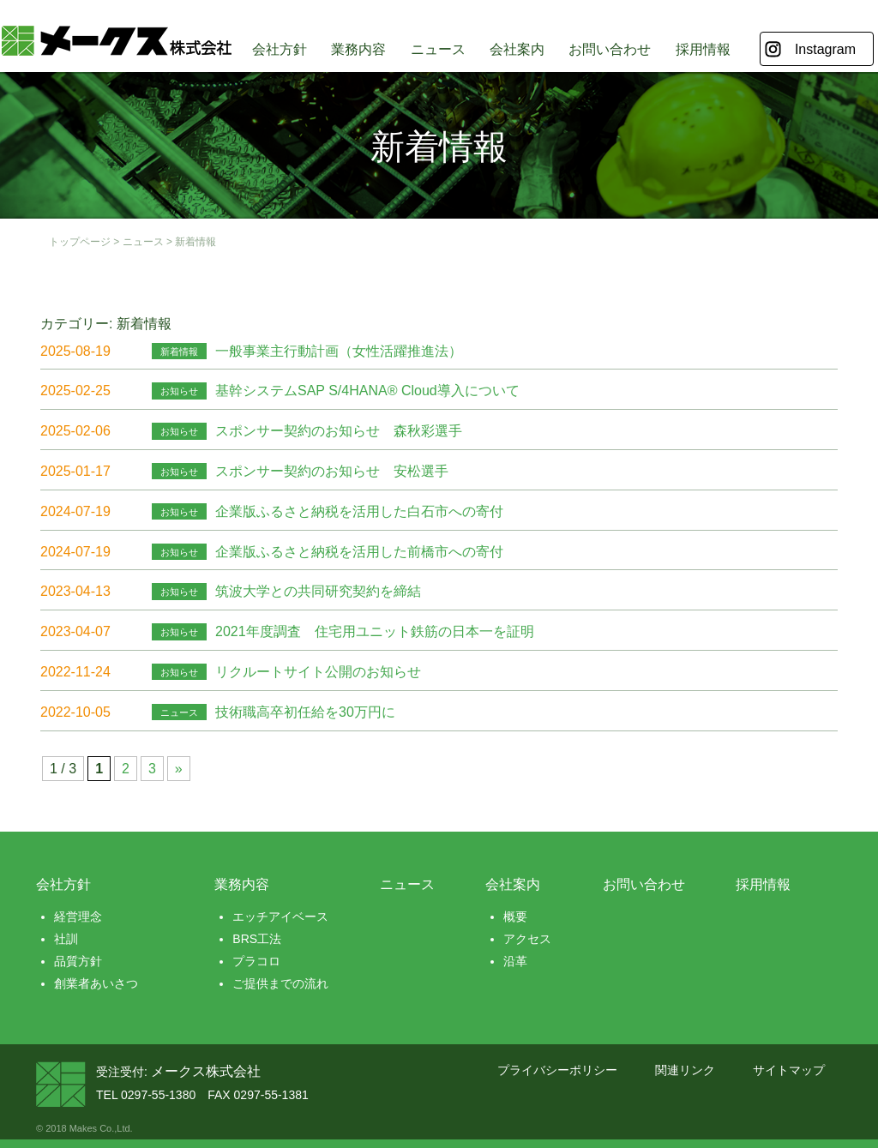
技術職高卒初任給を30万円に (305, 712)
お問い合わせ (609, 49)
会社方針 (279, 49)
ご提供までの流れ (280, 983)
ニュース (438, 49)
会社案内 (517, 49)
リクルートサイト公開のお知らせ (318, 671)
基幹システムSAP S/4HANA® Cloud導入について (367, 390)
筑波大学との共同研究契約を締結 (318, 591)
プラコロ (256, 961)
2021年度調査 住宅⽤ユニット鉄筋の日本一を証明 (374, 631)
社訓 (66, 939)
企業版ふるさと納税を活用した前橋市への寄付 (359, 551)
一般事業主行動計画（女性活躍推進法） (338, 351)
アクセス (527, 939)
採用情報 (703, 49)
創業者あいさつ (96, 983)
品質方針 (78, 961)
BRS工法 (256, 939)
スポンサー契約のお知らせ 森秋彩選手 (338, 431)
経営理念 (78, 916)
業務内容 (358, 49)
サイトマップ (789, 1070)
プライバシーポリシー (557, 1070)
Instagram (825, 49)
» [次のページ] (179, 768)
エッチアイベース (280, 916)
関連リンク (685, 1070)
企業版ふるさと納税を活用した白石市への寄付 (359, 511)
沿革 (515, 961)
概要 (515, 916)
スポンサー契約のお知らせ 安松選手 (331, 471)
